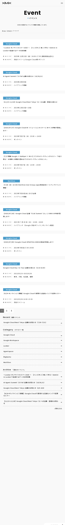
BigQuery (7, 357)
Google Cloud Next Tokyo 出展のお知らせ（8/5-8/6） (24, 388)
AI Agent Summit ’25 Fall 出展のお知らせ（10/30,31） (24, 382)
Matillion (7, 362)
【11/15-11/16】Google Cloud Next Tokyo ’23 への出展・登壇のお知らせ (31, 402)
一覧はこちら (58, 408)
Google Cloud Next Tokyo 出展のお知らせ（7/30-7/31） (25, 322)
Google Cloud (9, 335)
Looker (6, 346)
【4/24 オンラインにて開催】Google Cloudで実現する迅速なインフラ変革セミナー (31, 394)
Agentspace (8, 351)
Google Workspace (11, 340)
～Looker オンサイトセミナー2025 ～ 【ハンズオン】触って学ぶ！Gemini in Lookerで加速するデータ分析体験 (31, 376)
